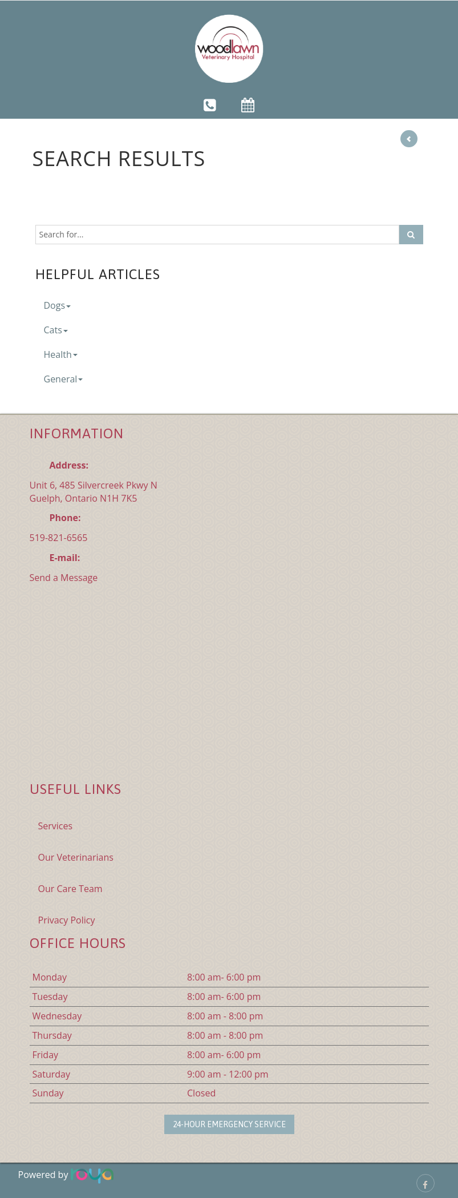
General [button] (63, 379)
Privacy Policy (66, 920)
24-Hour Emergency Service (229, 1124)
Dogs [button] (57, 305)
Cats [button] (56, 330)
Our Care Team (70, 888)
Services (55, 826)
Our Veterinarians (76, 857)
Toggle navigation (25, 17)
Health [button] (61, 354)
